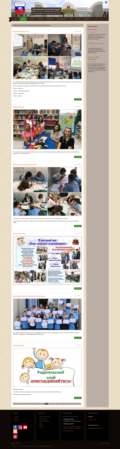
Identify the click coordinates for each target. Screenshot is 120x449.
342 (39, 403)
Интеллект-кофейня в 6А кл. (21, 31)
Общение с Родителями (44, 416)
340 (32, 403)
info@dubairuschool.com (95, 428)
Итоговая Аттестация (44, 420)
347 (57, 403)
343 (43, 403)
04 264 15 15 (92, 419)
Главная (16, 19)
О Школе (23, 19)
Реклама (41, 425)
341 (35, 403)
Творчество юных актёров (96, 43)
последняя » (77, 403)
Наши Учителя (50, 19)
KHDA (71, 19)
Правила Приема (43, 418)
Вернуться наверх (104, 443)
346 (53, 403)
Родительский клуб (18, 107)
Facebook (106, 2)
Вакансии (86, 19)
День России (92, 29)
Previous (103, 13)
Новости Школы (92, 26)
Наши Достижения (61, 19)
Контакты (78, 19)
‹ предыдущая (23, 403)
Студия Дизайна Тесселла (45, 446)
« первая (16, 403)
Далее (106, 13)
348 (61, 403)
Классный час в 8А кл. (19, 234)
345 (50, 403)
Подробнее (78, 99)
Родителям (40, 19)
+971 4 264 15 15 (68, 431)
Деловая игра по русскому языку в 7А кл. (25, 164)
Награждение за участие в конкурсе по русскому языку (29, 296)
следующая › (69, 403)
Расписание (31, 19)
